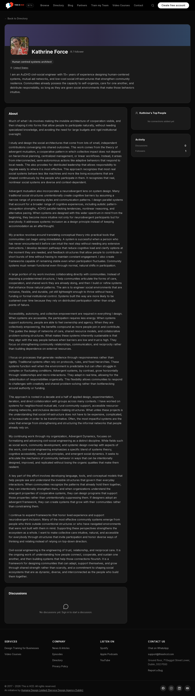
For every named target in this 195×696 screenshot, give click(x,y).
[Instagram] (171, 688)
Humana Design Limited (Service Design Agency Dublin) (52, 690)
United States (20, 67)
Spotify (104, 648)
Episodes (57, 654)
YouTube (105, 660)
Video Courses (121, 5)
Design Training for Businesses (22, 648)
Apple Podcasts (109, 654)
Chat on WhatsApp (158, 648)
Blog (70, 5)
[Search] (152, 5)
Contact (138, 5)
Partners (82, 5)
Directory (58, 5)
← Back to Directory (16, 18)
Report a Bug (155, 670)
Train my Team (99, 5)
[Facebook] (163, 688)
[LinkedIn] (179, 688)
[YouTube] (187, 688)
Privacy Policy (60, 666)
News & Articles (61, 648)
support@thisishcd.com (161, 654)
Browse (44, 5)
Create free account (173, 5)
